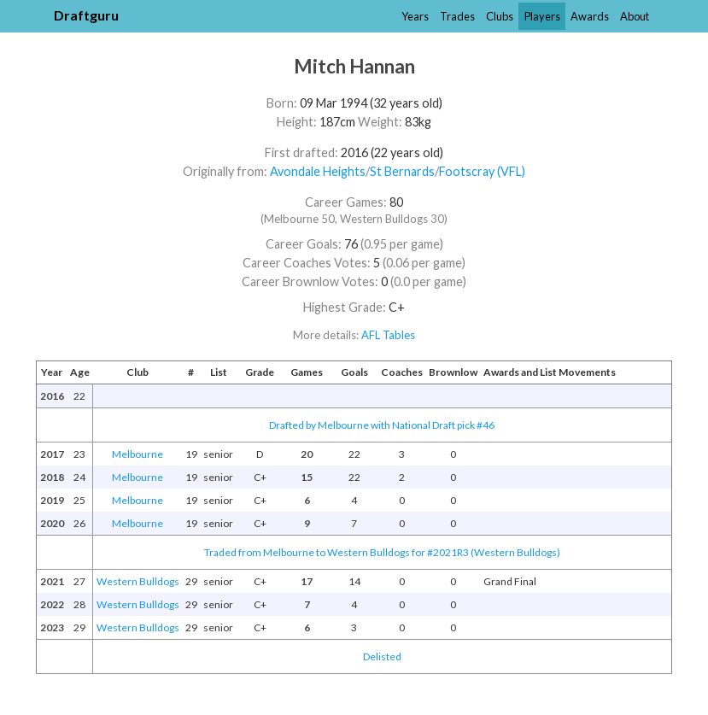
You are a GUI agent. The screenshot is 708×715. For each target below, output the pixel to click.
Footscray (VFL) (482, 171)
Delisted (382, 656)
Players (542, 16)
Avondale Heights (318, 171)
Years (415, 16)
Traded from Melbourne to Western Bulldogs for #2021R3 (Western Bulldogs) (382, 552)
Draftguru (86, 15)
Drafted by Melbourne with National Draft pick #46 (381, 425)
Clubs (499, 16)
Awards (589, 16)
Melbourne (137, 454)
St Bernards (402, 171)
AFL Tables (388, 335)
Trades (457, 16)
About (634, 16)
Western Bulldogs (138, 581)
